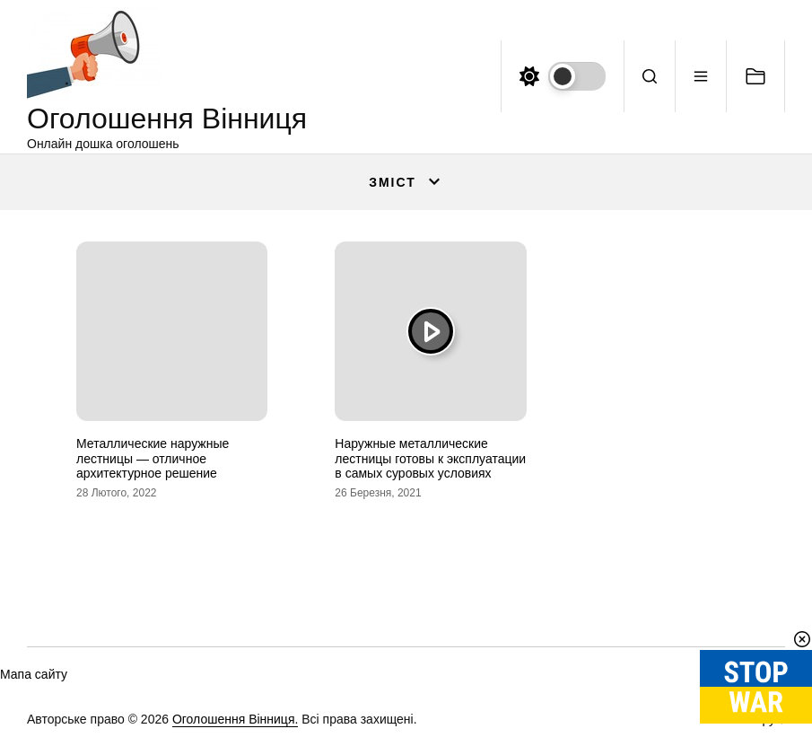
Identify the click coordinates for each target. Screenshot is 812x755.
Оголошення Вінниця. (235, 719)
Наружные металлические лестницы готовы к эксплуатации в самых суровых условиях (430, 458)
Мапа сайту (33, 674)
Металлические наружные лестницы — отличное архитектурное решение (152, 458)
